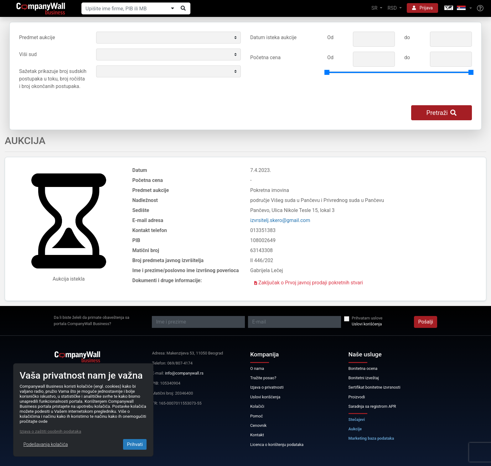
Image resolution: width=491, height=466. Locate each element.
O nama (257, 368)
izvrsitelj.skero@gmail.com (280, 220)
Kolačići (257, 406)
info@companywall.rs (184, 373)
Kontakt (257, 434)
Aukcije (355, 429)
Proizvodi (357, 397)
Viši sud (28, 54)
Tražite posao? (263, 377)
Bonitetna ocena (363, 368)
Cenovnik (258, 425)
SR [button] (375, 8)
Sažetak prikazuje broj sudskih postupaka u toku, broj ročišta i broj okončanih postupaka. (52, 78)
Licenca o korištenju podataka (276, 444)
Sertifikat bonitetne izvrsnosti (375, 387)
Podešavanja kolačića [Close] (45, 444)
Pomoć (256, 416)
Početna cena (265, 57)
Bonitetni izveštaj (364, 377)
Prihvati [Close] (134, 444)
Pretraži (441, 112)
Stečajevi (357, 419)
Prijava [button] (422, 7)
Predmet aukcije (37, 37)
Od (330, 37)
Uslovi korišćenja (367, 324)
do (407, 37)
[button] (457, 8)
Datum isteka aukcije (273, 37)
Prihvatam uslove (367, 318)
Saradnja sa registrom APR (372, 406)
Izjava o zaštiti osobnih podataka (50, 431)
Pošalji (425, 322)
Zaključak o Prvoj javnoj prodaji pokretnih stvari (308, 283)
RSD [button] (392, 8)
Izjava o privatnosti (267, 387)
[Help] (480, 8)
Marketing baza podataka (371, 438)
